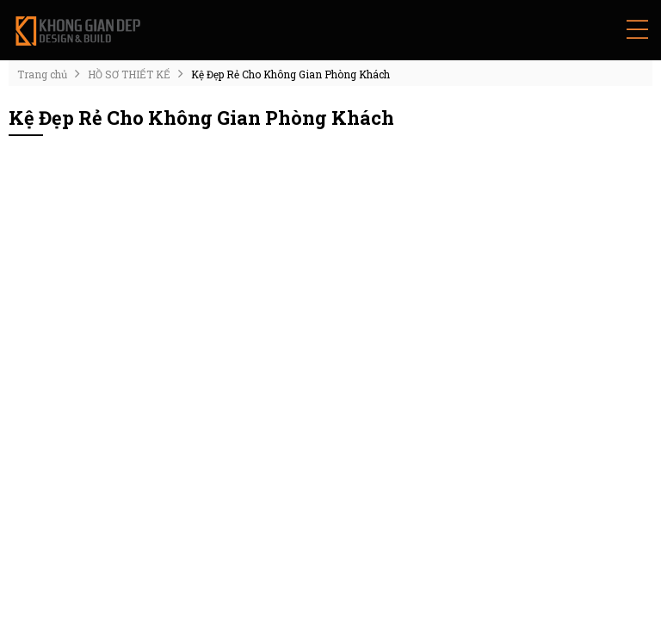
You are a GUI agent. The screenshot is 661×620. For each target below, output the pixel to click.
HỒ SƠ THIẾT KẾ (129, 74)
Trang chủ (42, 74)
